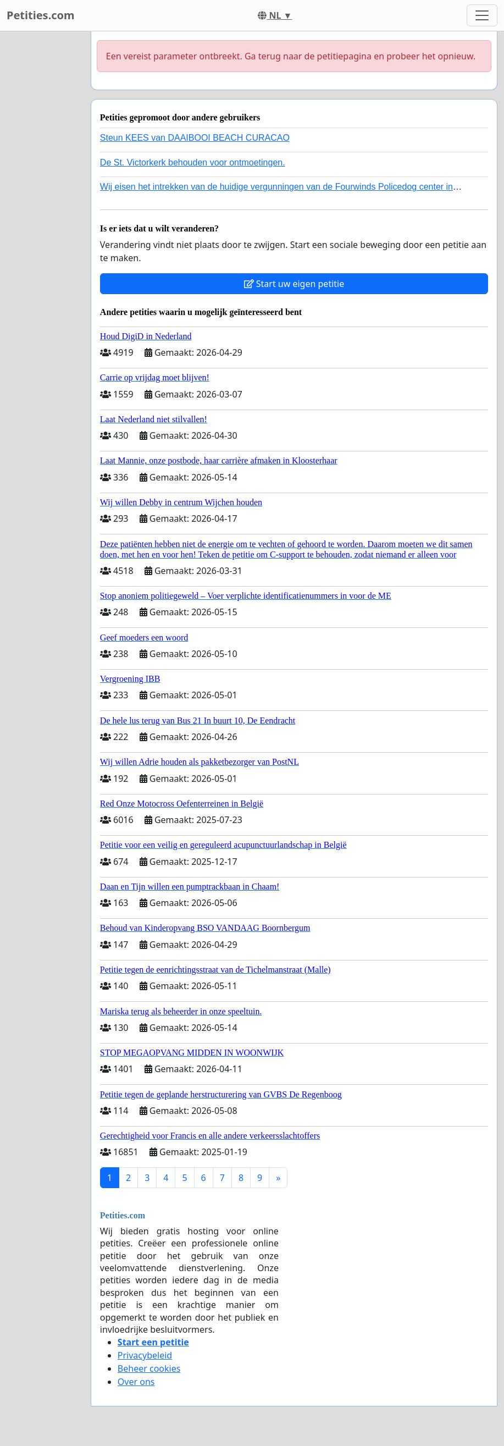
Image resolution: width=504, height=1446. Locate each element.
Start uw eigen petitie (294, 284)
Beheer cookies (149, 1368)
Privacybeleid (145, 1355)
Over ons (136, 1382)
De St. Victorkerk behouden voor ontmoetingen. (192, 162)
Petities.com (41, 15)
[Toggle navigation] (482, 15)
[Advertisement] (42, 196)
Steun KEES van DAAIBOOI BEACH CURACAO (195, 137)
